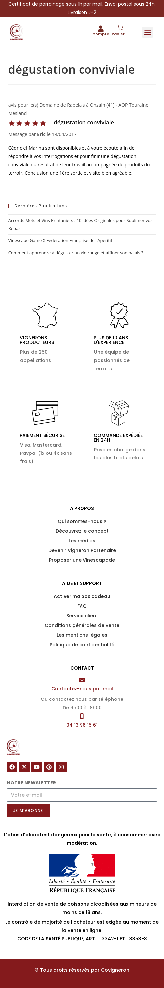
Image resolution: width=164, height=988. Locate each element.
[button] (147, 32)
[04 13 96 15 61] (82, 716)
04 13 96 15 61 (82, 725)
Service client (82, 615)
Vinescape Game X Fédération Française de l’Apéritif (60, 240)
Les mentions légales (82, 635)
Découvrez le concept (82, 531)
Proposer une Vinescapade (82, 560)
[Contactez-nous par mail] (82, 680)
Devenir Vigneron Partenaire (82, 550)
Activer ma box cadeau (82, 596)
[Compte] (101, 28)
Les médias (82, 540)
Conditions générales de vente (82, 625)
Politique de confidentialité (82, 644)
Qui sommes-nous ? (82, 521)
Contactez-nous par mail (82, 688)
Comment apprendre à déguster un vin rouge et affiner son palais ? (75, 253)
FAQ (82, 606)
